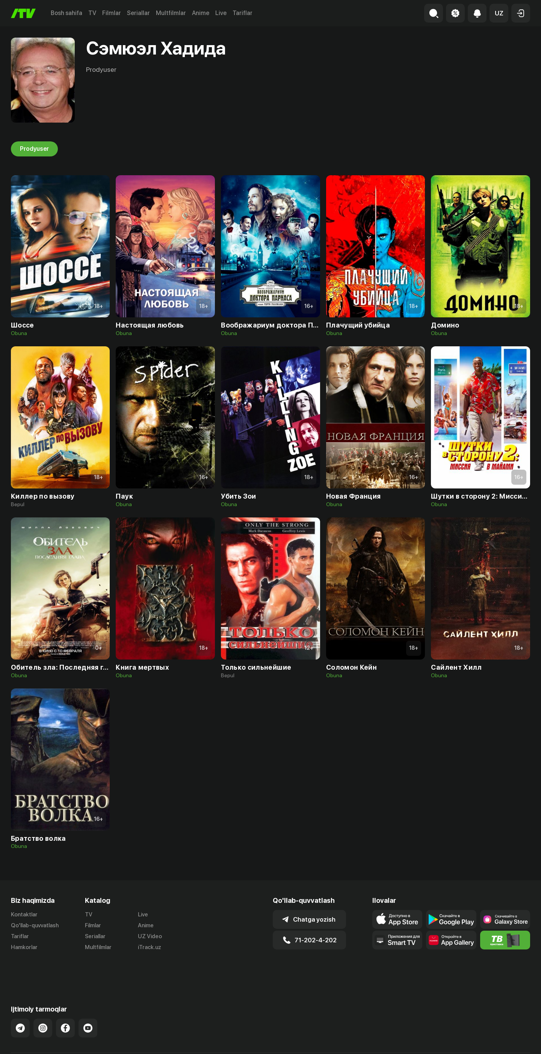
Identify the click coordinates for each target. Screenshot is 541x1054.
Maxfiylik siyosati (508, 1040)
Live (221, 13)
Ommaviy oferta (457, 1040)
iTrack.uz (149, 947)
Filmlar (111, 13)
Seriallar (138, 13)
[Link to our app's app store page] (397, 919)
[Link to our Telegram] (20, 1001)
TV (92, 13)
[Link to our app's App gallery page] (451, 940)
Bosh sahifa (66, 13)
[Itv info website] (505, 940)
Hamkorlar (24, 947)
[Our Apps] (397, 940)
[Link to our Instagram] (42, 1001)
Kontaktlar (24, 914)
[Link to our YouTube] (88, 1001)
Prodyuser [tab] (34, 148)
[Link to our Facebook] (65, 1001)
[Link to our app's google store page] (451, 919)
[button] (499, 13)
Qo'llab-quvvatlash (35, 925)
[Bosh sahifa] (23, 13)
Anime (200, 13)
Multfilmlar (171, 13)
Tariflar (242, 13)
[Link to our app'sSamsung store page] (505, 919)
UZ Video (150, 936)
